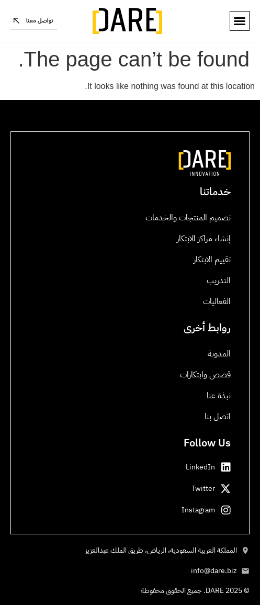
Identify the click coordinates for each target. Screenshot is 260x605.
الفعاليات (217, 301)
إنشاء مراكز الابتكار (204, 238)
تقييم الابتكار (212, 259)
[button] (240, 21)
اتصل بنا (218, 416)
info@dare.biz (214, 570)
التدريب (219, 280)
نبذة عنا (219, 395)
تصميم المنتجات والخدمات (188, 217)
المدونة (219, 354)
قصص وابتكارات (205, 374)
